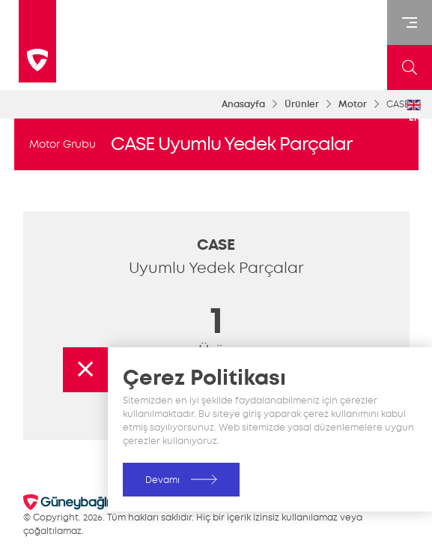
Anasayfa (243, 104)
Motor (352, 104)
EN (414, 112)
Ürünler (302, 104)
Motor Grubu (62, 144)
